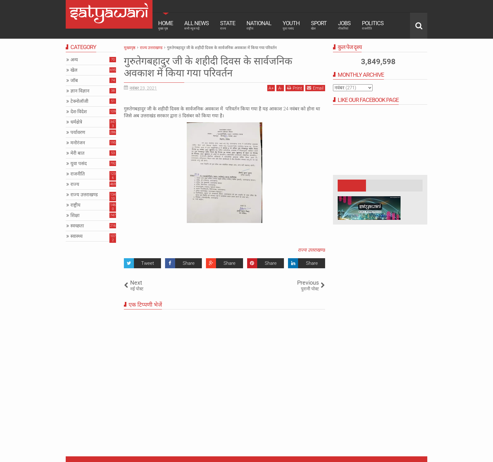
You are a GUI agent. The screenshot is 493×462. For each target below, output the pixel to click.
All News (196, 25)
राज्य (74, 184)
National (258, 25)
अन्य (74, 60)
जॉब (74, 80)
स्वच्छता (77, 226)
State (227, 25)
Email (315, 88)
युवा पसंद (78, 163)
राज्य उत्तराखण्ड (311, 250)
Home (165, 25)
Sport (319, 25)
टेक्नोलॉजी (79, 101)
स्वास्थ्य (76, 236)
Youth (291, 25)
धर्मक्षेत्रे (76, 122)
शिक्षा (75, 215)
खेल (73, 70)
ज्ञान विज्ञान (79, 91)
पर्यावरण (77, 132)
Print (294, 88)
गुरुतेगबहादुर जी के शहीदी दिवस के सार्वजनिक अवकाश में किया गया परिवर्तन (208, 67)
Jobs (344, 25)
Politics (373, 25)
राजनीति (77, 174)
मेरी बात (77, 153)
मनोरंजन (77, 143)
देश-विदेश (78, 111)
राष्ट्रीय (75, 205)
